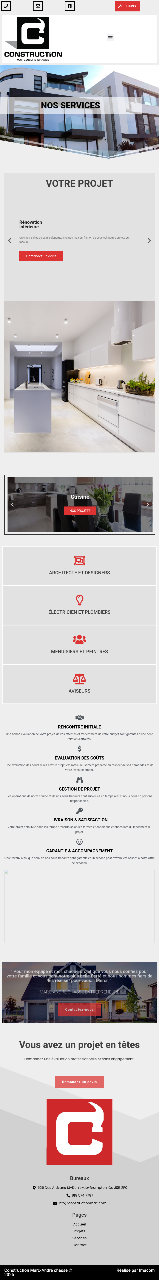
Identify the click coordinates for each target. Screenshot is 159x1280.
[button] (110, 37)
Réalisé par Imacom (136, 1270)
